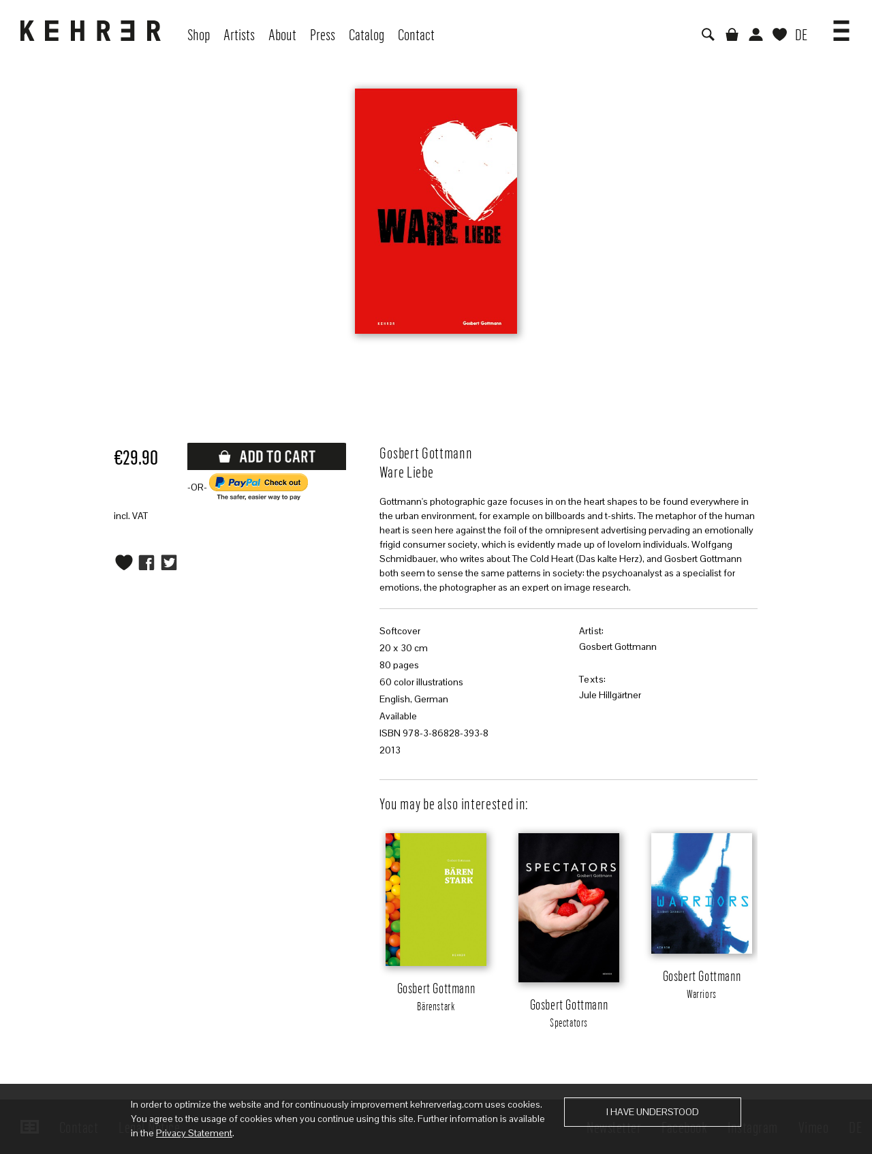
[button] (841, 26)
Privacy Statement (194, 1133)
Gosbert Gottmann (618, 646)
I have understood (652, 1112)
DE (801, 34)
